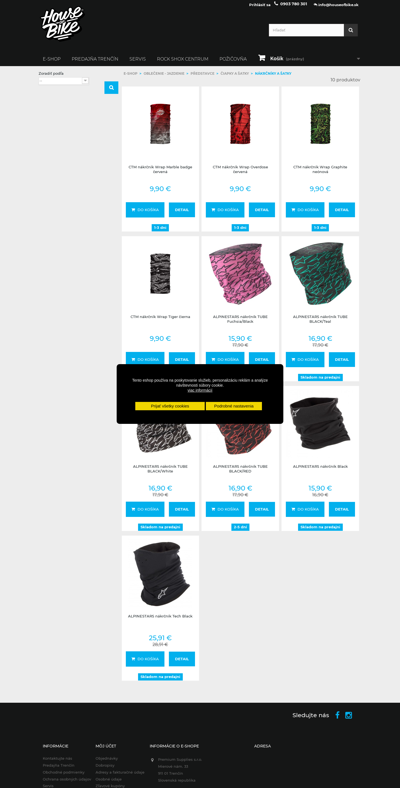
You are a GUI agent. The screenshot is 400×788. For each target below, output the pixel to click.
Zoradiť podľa (51, 77)
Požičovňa (233, 63)
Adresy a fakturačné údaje (117, 776)
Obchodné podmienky (59, 776)
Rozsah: (46, 188)
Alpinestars (59, 160)
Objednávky (104, 762)
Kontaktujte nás (53, 762)
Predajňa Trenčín (95, 63)
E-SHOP (52, 63)
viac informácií (200, 390)
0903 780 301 (293, 7)
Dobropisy (102, 769)
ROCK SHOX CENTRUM (182, 63)
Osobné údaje (106, 783)
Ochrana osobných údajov (63, 783)
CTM (52, 167)
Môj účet (103, 749)
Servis (137, 63)
